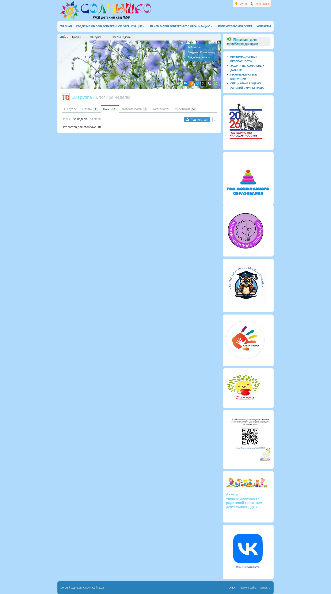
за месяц (96, 119)
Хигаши (206, 57)
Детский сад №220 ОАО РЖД (78, 587)
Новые (66, 119)
